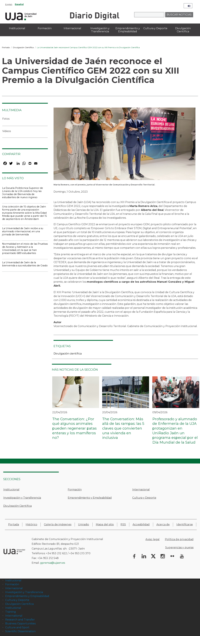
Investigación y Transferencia (22, 497)
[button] (124, 144)
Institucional (11, 489)
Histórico (31, 524)
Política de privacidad (179, 539)
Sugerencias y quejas (179, 547)
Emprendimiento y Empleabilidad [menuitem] (127, 30)
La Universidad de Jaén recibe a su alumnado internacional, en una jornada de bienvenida (22, 231)
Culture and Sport (17, 627)
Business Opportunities (20, 623)
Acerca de (163, 524)
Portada (6, 47)
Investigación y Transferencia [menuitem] (100, 30)
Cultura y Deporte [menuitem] (155, 28)
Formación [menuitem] (45, 28)
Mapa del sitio (105, 524)
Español (19, 4)
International (13, 615)
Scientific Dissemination (20, 631)
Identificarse (184, 524)
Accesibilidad (141, 524)
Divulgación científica (68, 353)
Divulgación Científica (23, 47)
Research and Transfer (20, 619)
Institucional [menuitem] (17, 28)
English (8, 4)
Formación (75, 489)
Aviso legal (152, 539)
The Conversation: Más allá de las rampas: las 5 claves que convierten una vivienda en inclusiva (123, 428)
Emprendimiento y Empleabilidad (90, 497)
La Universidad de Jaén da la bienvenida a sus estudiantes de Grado (25, 264)
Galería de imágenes (57, 524)
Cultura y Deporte (144, 497)
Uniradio (83, 524)
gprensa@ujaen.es (52, 562)
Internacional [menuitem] (72, 28)
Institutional (13, 607)
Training (10, 611)
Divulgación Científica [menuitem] (183, 30)
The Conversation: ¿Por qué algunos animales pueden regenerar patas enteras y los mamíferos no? (74, 428)
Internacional (141, 489)
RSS (123, 524)
